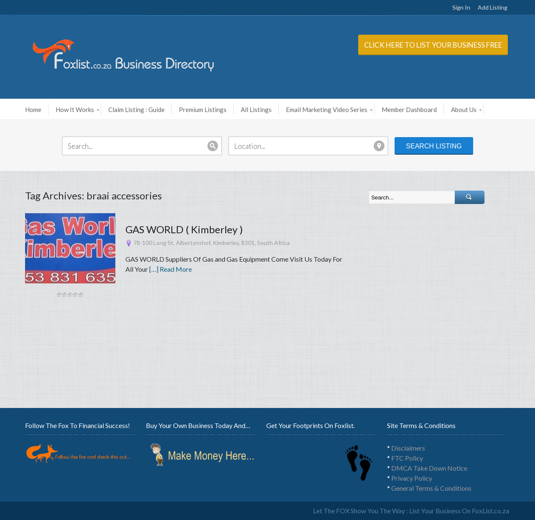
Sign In (461, 7)
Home (33, 109)
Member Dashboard (409, 109)
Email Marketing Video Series (329, 109)
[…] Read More (170, 269)
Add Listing (492, 7)
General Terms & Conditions (431, 488)
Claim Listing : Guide (136, 109)
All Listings (256, 109)
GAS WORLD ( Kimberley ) (184, 229)
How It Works (77, 109)
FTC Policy (407, 458)
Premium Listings (203, 109)
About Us (466, 109)
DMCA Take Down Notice (429, 468)
